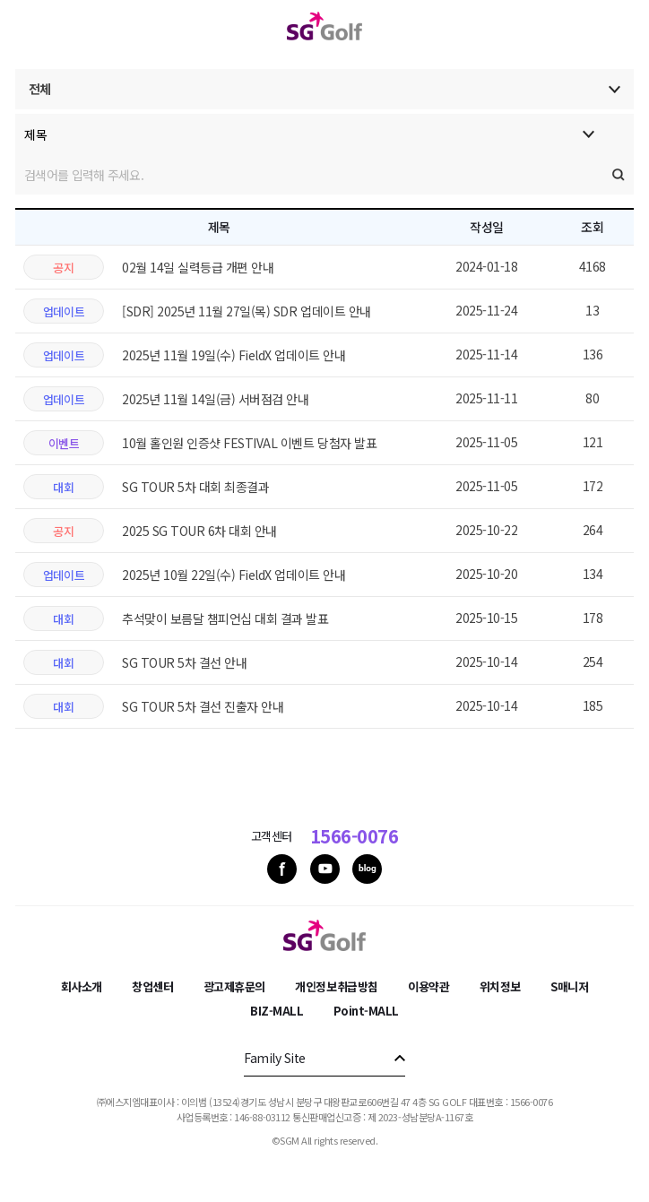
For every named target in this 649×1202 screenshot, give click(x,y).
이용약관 (428, 986)
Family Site (275, 1058)
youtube (325, 869)
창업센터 (152, 986)
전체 (40, 89)
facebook (282, 869)
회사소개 (81, 986)
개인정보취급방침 (336, 986)
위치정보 (500, 986)
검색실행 (618, 175)
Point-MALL (366, 1010)
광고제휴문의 (234, 986)
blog (367, 869)
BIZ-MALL (276, 1010)
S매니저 (569, 986)
